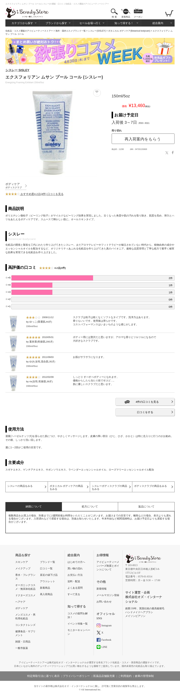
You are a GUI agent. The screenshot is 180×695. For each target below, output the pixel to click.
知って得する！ (123, 23)
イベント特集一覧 (78, 623)
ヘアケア (20, 602)
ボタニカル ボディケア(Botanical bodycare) (129, 31)
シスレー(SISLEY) (97, 31)
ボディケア (21, 608)
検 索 (114, 17)
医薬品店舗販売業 (104, 676)
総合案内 (157, 23)
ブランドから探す (56, 23)
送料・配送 (74, 581)
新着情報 (101, 588)
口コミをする (145, 412)
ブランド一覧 (47, 562)
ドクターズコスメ (25, 595)
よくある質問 (75, 588)
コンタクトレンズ (25, 625)
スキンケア (21, 562)
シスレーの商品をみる (20, 486)
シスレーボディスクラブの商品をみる (109, 487)
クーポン (138, 17)
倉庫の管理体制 (144, 676)
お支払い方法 (75, 575)
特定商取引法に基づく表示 (43, 676)
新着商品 (126, 17)
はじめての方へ (76, 562)
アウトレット (47, 581)
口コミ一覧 (46, 568)
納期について (34, 506)
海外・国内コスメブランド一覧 (70, 31)
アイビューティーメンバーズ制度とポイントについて (107, 566)
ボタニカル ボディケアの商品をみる (66, 487)
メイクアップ (22, 568)
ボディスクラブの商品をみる (150, 486)
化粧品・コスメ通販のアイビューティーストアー (29, 31)
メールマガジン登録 (107, 595)
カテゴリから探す (22, 23)
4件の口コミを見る (147, 401)
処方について (90, 506)
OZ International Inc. (91, 689)
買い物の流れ (75, 568)
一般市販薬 (21, 648)
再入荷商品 (46, 594)
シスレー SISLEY (17, 70)
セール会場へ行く (90, 23)
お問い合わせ (104, 601)
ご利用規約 (125, 676)
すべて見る (74, 594)
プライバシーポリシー (76, 676)
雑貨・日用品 (22, 641)
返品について (146, 506)
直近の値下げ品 (49, 575)
